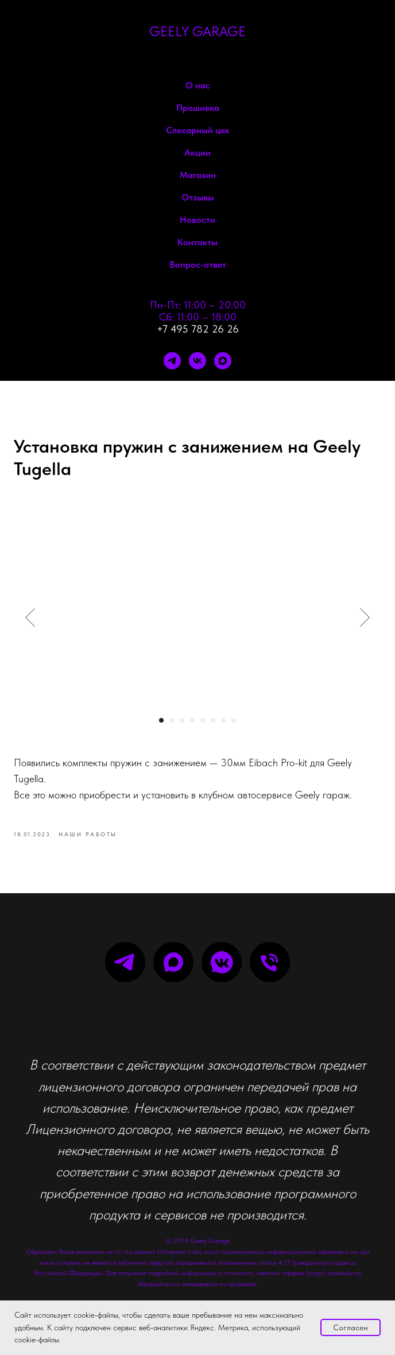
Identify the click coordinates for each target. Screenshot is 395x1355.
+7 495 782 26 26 (198, 329)
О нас (197, 85)
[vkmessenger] (222, 962)
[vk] (197, 360)
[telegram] (172, 360)
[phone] (270, 962)
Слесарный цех (197, 130)
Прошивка (197, 107)
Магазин (198, 174)
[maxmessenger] (222, 360)
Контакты (197, 242)
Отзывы (197, 197)
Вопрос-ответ (197, 264)
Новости (197, 219)
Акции (197, 152)
